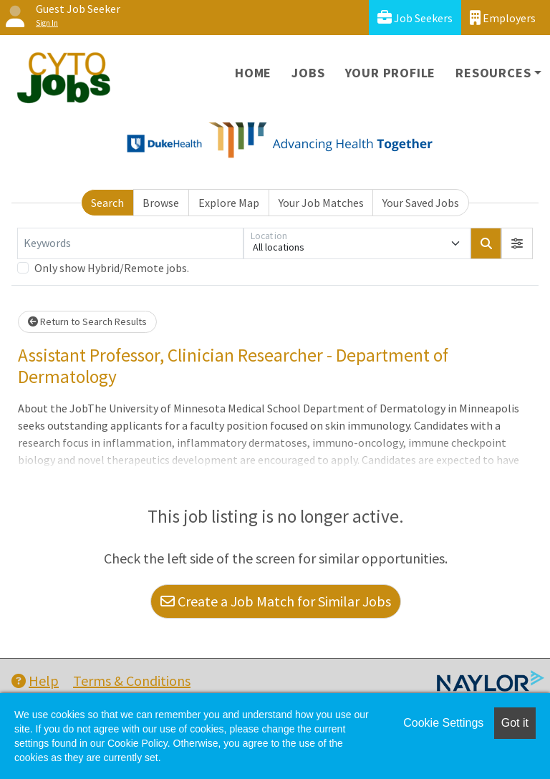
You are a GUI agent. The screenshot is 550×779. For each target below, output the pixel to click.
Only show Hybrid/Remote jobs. (111, 268)
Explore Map (228, 202)
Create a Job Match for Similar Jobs (275, 601)
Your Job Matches (321, 202)
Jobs (307, 72)
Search (107, 202)
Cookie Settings (443, 723)
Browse (161, 202)
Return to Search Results (87, 321)
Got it (515, 723)
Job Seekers (415, 17)
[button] (517, 243)
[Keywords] (130, 243)
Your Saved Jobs (420, 202)
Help (35, 681)
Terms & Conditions (131, 681)
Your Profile (390, 72)
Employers (503, 17)
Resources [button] (493, 72)
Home (253, 72)
